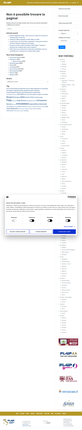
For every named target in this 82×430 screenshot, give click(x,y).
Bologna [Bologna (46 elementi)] (17, 97)
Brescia (64, 164)
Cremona (64, 169)
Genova (64, 150)
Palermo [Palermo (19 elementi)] (39, 106)
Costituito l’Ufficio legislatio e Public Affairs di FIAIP (25, 39)
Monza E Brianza (67, 181)
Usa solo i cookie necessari (17, 231)
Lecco (63, 171)
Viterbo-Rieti (65, 146)
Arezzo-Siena (66, 280)
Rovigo (64, 322)
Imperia (64, 152)
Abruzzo (62, 59)
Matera (64, 73)
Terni (63, 308)
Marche (62, 191)
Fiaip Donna (13, 59)
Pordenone (65, 129)
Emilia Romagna (14, 63)
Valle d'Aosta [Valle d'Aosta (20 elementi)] (17, 110)
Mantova (64, 176)
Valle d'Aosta (64, 311)
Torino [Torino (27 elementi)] (26, 108)
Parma (64, 112)
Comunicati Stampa (15, 57)
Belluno (64, 318)
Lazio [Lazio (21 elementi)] (7, 106)
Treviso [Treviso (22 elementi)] (34, 108)
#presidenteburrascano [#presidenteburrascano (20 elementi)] (11, 94)
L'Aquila (64, 64)
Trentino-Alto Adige (66, 297)
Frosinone (65, 138)
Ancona (64, 193)
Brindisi (64, 235)
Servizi (32, 2)
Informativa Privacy (26, 425)
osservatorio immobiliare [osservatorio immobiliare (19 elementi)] (31, 106)
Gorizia (64, 127)
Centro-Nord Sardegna (68, 249)
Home (17, 413)
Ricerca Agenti (42, 2)
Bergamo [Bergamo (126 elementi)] (10, 97)
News (51, 2)
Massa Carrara (66, 290)
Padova (64, 320)
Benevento (65, 93)
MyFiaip (67, 2)
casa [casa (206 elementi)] (22, 97)
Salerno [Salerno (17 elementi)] (19, 108)
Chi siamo (28, 2)
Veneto (62, 315)
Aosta (63, 313)
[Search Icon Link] (78, 2)
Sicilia (11, 65)
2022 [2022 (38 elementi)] (18, 94)
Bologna (64, 105)
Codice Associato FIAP (65, 23)
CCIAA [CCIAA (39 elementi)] (32, 97)
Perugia (64, 306)
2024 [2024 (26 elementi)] (25, 94)
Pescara (64, 66)
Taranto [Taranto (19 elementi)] (23, 108)
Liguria (62, 148)
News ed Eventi (17, 61)
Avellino (64, 91)
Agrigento (65, 259)
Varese (64, 188)
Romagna (64, 122)
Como (63, 167)
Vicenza (64, 332)
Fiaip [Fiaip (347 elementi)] (9, 100)
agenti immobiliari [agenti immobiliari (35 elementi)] (43, 94)
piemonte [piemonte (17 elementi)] (43, 106)
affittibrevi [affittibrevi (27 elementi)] (35, 94)
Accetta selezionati (41, 231)
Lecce (63, 240)
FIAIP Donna (55, 2)
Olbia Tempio (65, 252)
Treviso (64, 325)
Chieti (63, 61)
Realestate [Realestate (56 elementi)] (14, 108)
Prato (63, 295)
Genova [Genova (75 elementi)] (9, 104)
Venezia (64, 327)
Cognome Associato (64, 9)
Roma (63, 143)
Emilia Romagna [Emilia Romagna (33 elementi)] (38, 97)
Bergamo (12, 74)
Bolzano (64, 299)
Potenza (64, 76)
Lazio (61, 136)
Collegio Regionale (64, 30)
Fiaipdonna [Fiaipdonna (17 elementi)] (14, 100)
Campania (63, 89)
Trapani (64, 276)
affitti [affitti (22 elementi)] (31, 94)
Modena (64, 110)
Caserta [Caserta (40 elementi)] (27, 97)
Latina (63, 141)
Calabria (62, 78)
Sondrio (64, 186)
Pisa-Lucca (65, 292)
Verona (64, 330)
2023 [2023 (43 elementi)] (22, 94)
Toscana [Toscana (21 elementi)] (30, 108)
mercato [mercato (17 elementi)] (16, 106)
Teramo (64, 69)
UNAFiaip (33, 413)
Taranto (64, 242)
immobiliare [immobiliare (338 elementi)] (22, 103)
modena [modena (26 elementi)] (24, 106)
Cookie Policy (25, 424)
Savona (64, 157)
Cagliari (64, 247)
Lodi (63, 174)
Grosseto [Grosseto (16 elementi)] (14, 104)
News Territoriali (14, 69)
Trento (64, 302)
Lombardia (13, 67)
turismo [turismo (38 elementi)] (38, 108)
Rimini (63, 120)
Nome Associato (63, 16)
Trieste (64, 131)
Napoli (63, 98)
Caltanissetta (66, 261)
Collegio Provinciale (64, 37)
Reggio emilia (66, 117)
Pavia (63, 183)
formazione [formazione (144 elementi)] (42, 100)
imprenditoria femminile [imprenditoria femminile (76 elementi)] (38, 104)
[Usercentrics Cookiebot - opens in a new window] (69, 197)
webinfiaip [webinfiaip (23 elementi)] (26, 110)
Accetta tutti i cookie (64, 231)
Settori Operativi (37, 2)
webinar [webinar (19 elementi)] (21, 110)
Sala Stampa (59, 2)
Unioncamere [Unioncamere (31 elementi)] (10, 110)
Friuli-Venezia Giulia (66, 124)
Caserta (64, 96)
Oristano (64, 254)
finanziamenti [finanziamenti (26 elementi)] (29, 100)
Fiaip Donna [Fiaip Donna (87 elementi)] (21, 100)
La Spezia (64, 155)
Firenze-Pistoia (66, 283)
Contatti (63, 2)
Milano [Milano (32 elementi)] (20, 106)
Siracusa (64, 273)
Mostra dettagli (68, 226)
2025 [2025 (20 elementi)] (28, 94)
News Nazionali (14, 71)
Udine (63, 134)
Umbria (62, 304)
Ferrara (64, 108)
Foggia (64, 238)
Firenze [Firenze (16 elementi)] (34, 100)
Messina (64, 266)
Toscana (62, 278)
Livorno (64, 287)
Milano (64, 179)
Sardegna (63, 245)
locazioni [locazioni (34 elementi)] (11, 106)
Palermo (12, 73)
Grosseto (64, 285)
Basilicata (63, 71)
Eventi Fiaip (48, 2)
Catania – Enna (66, 264)
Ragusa (64, 271)
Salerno (64, 101)
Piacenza (64, 115)
